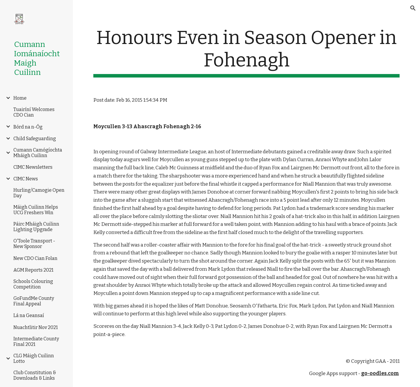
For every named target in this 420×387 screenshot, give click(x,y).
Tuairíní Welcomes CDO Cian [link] (34, 112)
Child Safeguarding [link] (34, 138)
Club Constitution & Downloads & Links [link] (34, 375)
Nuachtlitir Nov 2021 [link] (35, 327)
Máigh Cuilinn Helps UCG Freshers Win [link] (35, 209)
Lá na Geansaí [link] (28, 315)
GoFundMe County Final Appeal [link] (33, 301)
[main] (246, 52)
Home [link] (20, 98)
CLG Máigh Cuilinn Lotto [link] (33, 358)
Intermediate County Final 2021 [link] (36, 341)
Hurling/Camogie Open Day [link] (38, 192)
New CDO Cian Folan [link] (35, 258)
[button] (413, 8)
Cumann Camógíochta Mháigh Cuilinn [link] (37, 152)
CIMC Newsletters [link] (32, 167)
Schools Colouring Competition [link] (33, 284)
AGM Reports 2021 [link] (33, 270)
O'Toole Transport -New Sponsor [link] (34, 243)
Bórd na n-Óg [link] (28, 127)
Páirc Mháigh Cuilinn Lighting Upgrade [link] (36, 226)
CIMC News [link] (25, 179)
